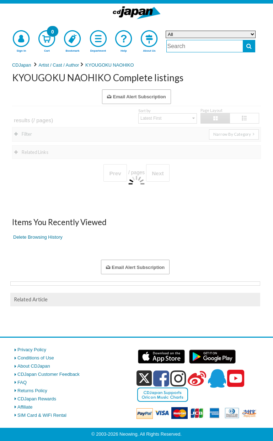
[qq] (217, 378)
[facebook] (161, 378)
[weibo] (197, 378)
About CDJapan (33, 366)
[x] (144, 378)
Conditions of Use (35, 357)
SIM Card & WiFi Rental (41, 415)
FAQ (22, 382)
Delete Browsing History (38, 237)
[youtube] (235, 379)
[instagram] (178, 378)
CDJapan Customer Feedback (48, 374)
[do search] (249, 46)
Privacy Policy (31, 349)
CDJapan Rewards (36, 398)
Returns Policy (32, 390)
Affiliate (24, 407)
